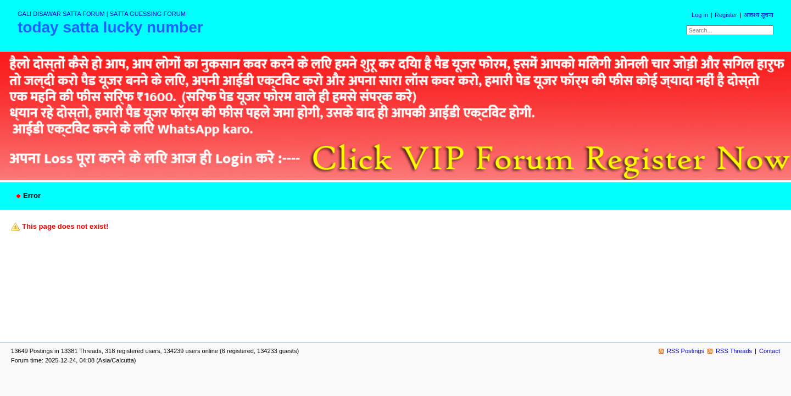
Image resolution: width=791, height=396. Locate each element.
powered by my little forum (395, 373)
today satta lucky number (110, 27)
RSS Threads (734, 351)
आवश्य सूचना (758, 15)
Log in (700, 15)
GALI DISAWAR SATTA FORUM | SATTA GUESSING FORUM (102, 13)
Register (726, 15)
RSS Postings (685, 351)
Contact (769, 351)
